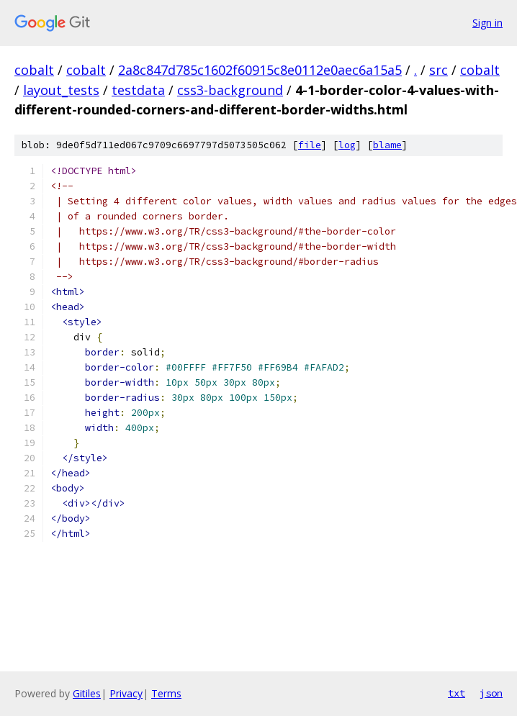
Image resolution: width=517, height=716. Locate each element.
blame (387, 145)
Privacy (126, 693)
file (309, 145)
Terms (166, 693)
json (491, 692)
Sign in (487, 23)
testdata (138, 90)
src (438, 69)
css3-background (230, 90)
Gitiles (87, 693)
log (347, 145)
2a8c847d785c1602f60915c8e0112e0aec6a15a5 (260, 69)
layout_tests (61, 90)
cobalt (34, 69)
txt (456, 692)
